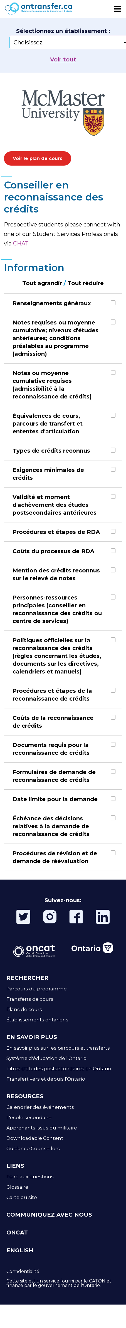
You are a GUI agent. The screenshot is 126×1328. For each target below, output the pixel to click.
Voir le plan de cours (37, 158)
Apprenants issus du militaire (41, 1128)
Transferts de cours (29, 999)
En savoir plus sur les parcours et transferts (58, 1048)
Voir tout (63, 59)
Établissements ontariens (37, 1020)
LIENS (15, 1165)
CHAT (20, 243)
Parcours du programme (36, 989)
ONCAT (17, 1232)
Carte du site (21, 1197)
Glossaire (17, 1187)
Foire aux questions (30, 1176)
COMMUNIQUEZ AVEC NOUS (49, 1214)
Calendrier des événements (40, 1107)
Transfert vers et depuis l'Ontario (45, 1079)
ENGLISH (19, 1250)
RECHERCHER (27, 977)
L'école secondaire (28, 1117)
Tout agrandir (42, 283)
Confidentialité (22, 1271)
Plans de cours (24, 1009)
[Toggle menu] (117, 9)
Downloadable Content (34, 1138)
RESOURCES (24, 1096)
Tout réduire (86, 283)
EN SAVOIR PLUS (31, 1037)
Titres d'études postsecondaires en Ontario (58, 1068)
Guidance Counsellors (33, 1148)
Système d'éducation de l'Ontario (46, 1058)
